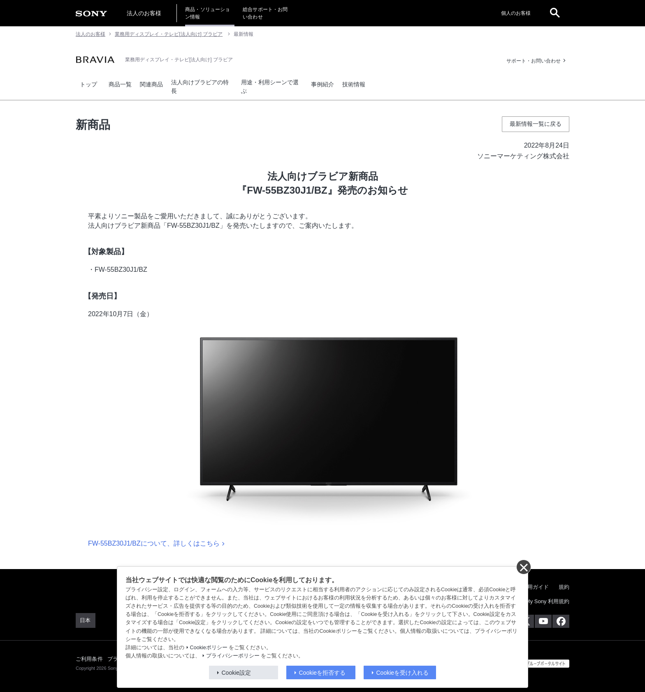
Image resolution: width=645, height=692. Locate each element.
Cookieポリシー (208, 647)
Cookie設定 (236, 672)
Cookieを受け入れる (402, 672)
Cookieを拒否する (322, 672)
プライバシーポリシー (233, 656)
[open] (555, 13)
